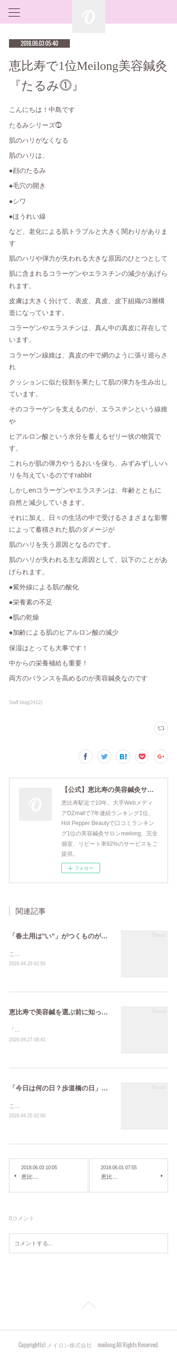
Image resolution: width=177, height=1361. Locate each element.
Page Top (88, 1308)
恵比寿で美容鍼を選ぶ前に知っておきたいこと (78, 1012)
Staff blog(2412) (25, 702)
